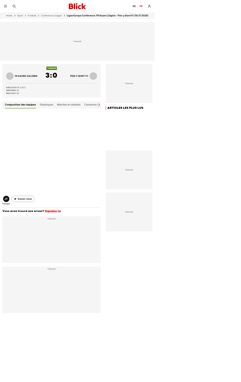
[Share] (6, 199)
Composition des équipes (20, 104)
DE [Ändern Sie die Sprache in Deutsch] (134, 6)
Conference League (51, 15)
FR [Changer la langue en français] (141, 6)
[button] (23, 199)
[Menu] (5, 6)
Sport (20, 15)
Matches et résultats (68, 104)
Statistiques (46, 104)
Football (32, 15)
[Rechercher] (14, 6)
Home (9, 15)
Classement (91, 104)
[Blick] (77, 6)
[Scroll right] (99, 104)
